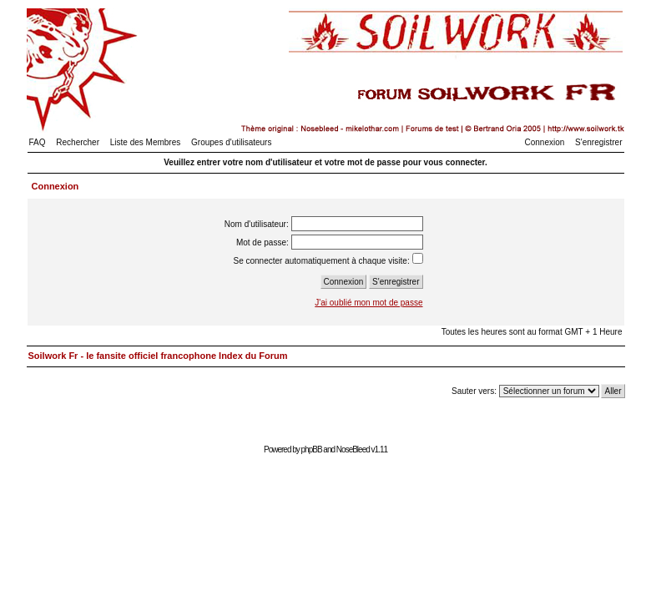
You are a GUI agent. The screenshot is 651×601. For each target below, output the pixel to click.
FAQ (37, 142)
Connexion (545, 142)
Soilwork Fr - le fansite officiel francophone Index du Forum (158, 356)
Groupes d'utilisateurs (231, 142)
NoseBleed (353, 449)
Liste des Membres (145, 142)
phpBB (311, 449)
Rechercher (77, 142)
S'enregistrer (598, 142)
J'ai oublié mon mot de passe (368, 302)
